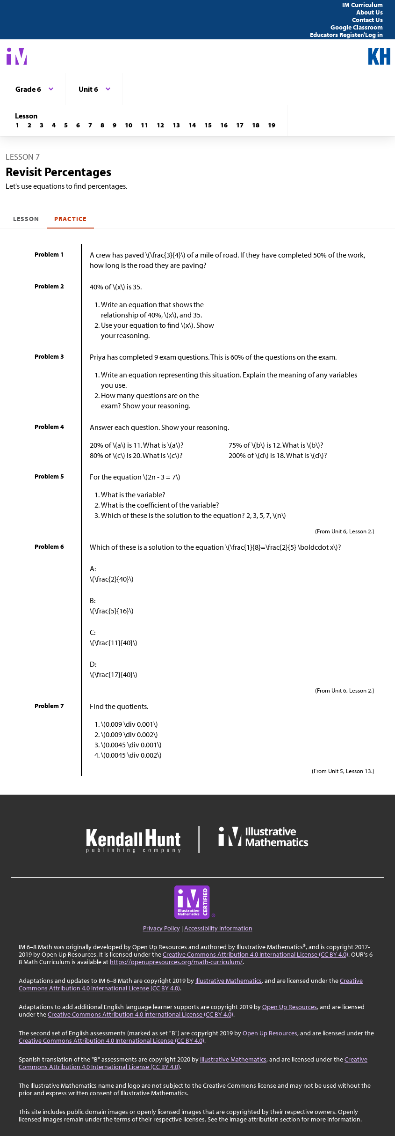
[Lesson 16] (224, 125)
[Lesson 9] (114, 125)
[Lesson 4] (54, 125)
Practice (70, 218)
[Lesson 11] (144, 125)
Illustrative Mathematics (228, 980)
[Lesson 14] (192, 125)
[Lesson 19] (272, 125)
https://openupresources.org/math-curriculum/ (176, 962)
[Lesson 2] (29, 125)
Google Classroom (356, 27)
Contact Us (367, 19)
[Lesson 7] (90, 125)
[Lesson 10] (128, 125)
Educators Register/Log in (346, 34)
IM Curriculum (362, 4)
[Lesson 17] (240, 125)
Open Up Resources (289, 1007)
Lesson (26, 218)
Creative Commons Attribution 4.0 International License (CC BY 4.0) (255, 954)
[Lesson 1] (17, 125)
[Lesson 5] (66, 125)
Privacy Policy (161, 928)
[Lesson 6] (78, 125)
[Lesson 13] (176, 125)
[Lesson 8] (102, 125)
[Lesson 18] (256, 125)
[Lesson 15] (208, 125)
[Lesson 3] (42, 125)
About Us (369, 12)
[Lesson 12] (160, 125)
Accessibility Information (218, 928)
